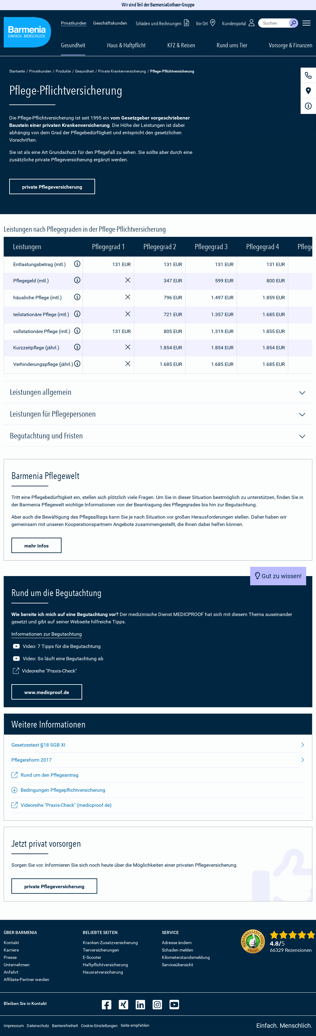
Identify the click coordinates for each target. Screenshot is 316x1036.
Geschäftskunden (110, 23)
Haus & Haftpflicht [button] (126, 45)
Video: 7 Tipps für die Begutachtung (57, 646)
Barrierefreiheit (65, 1025)
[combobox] (273, 23)
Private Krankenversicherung (122, 71)
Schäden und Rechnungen (163, 22)
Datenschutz (38, 1025)
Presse (10, 957)
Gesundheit (84, 71)
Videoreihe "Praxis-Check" (45, 671)
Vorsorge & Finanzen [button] (290, 45)
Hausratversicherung (103, 972)
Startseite (17, 71)
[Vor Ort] (308, 90)
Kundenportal (239, 22)
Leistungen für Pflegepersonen (158, 414)
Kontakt (11, 942)
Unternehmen (17, 964)
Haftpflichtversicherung (105, 964)
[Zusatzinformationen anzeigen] (77, 264)
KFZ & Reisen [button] (181, 45)
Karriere (11, 950)
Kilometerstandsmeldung (186, 957)
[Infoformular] (308, 106)
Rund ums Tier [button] (232, 45)
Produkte (63, 71)
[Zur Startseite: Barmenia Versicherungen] (27, 33)
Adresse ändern (177, 942)
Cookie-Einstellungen (99, 1025)
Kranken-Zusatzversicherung (110, 942)
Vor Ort (207, 22)
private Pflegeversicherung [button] (52, 187)
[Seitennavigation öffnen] (306, 23)
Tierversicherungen (101, 950)
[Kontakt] (308, 75)
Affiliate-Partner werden (26, 979)
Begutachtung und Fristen (158, 436)
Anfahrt (11, 972)
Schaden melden (177, 950)
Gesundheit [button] (73, 45)
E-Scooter (92, 957)
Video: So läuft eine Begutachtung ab (58, 659)
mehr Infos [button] (36, 546)
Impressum (14, 1025)
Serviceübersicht (177, 964)
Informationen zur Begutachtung (46, 634)
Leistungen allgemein (158, 392)
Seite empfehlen (135, 1025)
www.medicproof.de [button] (46, 692)
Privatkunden (73, 23)
